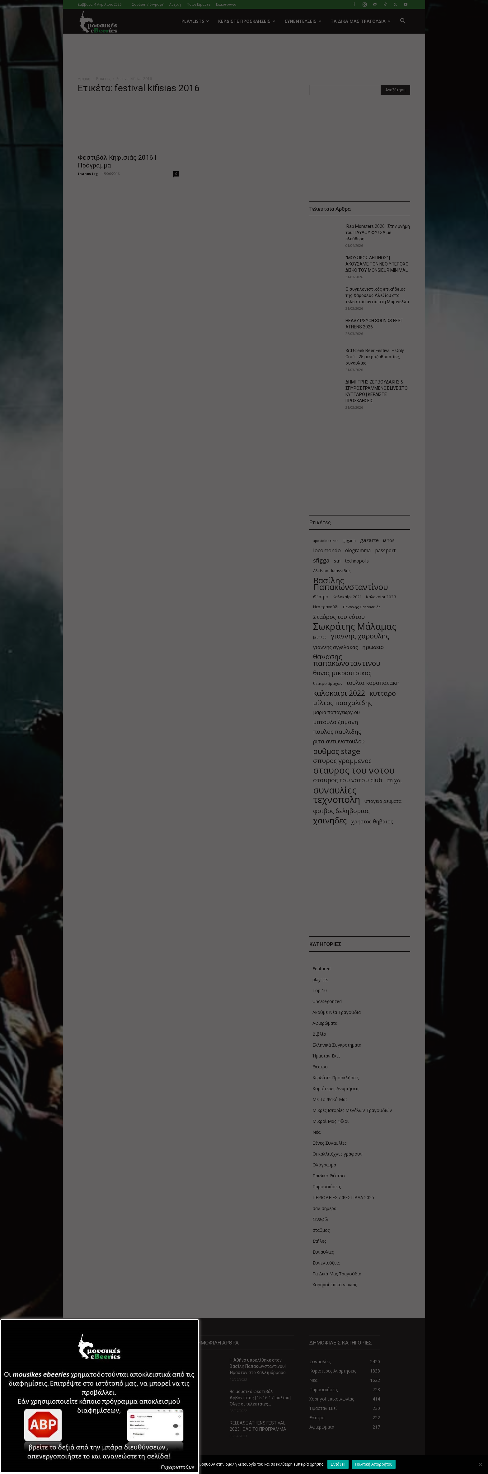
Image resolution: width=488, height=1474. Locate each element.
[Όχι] (480, 1464)
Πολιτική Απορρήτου (373, 1464)
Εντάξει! (338, 1464)
